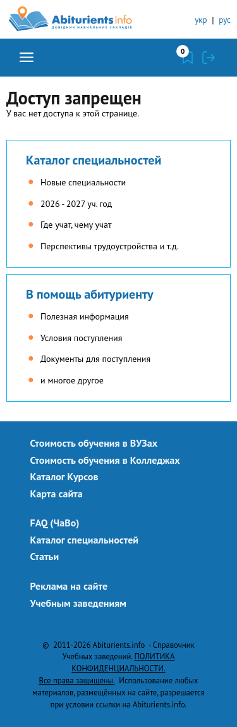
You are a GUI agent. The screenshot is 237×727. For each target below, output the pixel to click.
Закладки (187, 57)
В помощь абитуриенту (90, 294)
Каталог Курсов (64, 476)
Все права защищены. (77, 680)
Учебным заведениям (78, 603)
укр (201, 20)
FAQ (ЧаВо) (55, 522)
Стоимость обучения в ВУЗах (94, 443)
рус (225, 20)
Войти (208, 57)
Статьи (44, 556)
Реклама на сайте (69, 586)
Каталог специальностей (93, 160)
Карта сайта (56, 493)
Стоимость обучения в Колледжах (105, 460)
